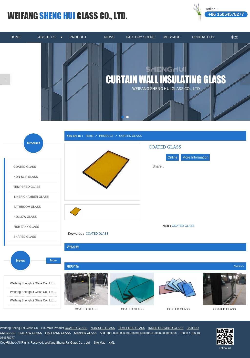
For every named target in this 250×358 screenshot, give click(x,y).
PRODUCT (78, 37)
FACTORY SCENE (140, 37)
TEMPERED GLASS (26, 187)
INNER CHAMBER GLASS (31, 197)
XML (112, 342)
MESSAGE (171, 37)
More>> (239, 266)
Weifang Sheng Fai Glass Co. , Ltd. (68, 342)
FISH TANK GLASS (26, 227)
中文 (234, 37)
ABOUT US (46, 37)
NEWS (109, 37)
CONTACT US (203, 37)
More (53, 260)
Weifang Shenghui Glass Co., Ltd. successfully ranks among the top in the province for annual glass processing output (33, 283)
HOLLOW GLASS (25, 217)
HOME (15, 37)
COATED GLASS (130, 136)
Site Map (99, 342)
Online (172, 157)
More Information (195, 157)
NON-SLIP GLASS (25, 177)
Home (90, 136)
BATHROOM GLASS (27, 207)
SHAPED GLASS (24, 237)
